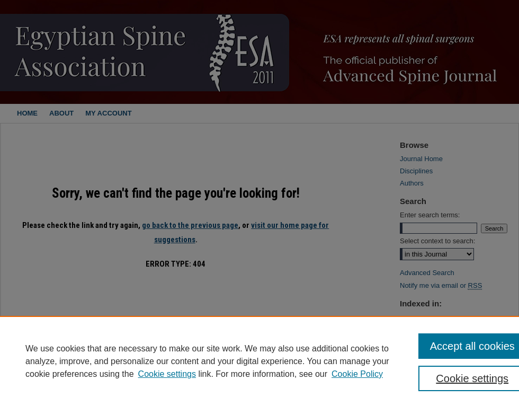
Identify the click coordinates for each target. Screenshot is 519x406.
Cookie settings (167, 373)
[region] (259, 361)
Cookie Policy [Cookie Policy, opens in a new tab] (357, 373)
